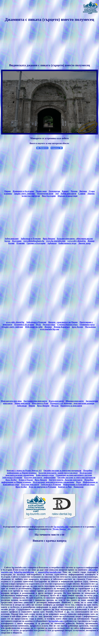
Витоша (83, 191)
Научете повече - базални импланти (65, 480)
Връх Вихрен (49, 238)
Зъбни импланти (68, 193)
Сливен (81, 193)
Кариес (65, 191)
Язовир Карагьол (62, 327)
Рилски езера (49, 324)
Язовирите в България (23, 191)
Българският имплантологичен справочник (53, 482)
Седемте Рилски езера (67, 324)
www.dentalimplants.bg (33, 241)
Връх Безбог (11, 480)
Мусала (54, 406)
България (16, 241)
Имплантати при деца (11, 401)
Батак (7, 241)
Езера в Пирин (26, 480)
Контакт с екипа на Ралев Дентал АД (24, 470)
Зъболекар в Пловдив (31, 238)
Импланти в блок (40, 403)
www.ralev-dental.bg (76, 241)
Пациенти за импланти (71, 406)
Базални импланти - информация (40, 477)
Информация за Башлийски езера (78, 484)
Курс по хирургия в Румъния (42, 487)
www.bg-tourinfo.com (55, 241)
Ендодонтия (54, 191)
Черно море (41, 191)
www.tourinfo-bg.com (49, 329)
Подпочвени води (45, 193)
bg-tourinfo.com (61, 527)
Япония (48, 327)
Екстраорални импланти (35, 401)
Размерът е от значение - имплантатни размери (72, 403)
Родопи (74, 191)
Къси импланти (56, 401)
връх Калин (77, 327)
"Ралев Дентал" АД (61, 529)
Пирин (7, 191)
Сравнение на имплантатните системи (74, 475)
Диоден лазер (84, 243)
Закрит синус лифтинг (24, 193)
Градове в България (36, 243)
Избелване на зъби (33, 327)
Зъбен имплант (12, 238)
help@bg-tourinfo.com (24, 572)
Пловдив (20, 243)
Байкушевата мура (67, 243)
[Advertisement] (49, 43)
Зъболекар (22, 406)
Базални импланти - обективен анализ (75, 238)
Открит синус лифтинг (12, 327)
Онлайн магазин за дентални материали (62, 470)
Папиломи (78, 487)
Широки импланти (75, 401)
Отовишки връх (87, 324)
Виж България (49, 196)
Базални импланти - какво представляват (58, 473)
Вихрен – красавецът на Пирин (63, 322)
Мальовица (90, 327)
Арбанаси (51, 243)
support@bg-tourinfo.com (49, 572)
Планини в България (24, 324)
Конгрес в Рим (65, 487)
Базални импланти (30, 484)
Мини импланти (22, 403)
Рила (38, 324)
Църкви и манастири (67, 196)
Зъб (57, 193)
